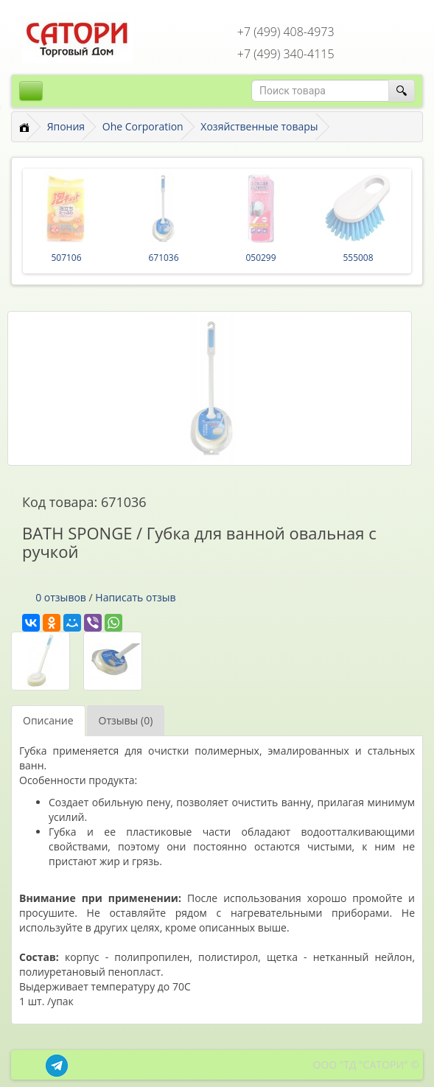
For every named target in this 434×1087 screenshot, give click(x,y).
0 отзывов (60, 597)
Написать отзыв (135, 597)
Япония (66, 126)
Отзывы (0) (126, 720)
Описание (48, 720)
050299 (260, 257)
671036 (163, 257)
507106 (66, 257)
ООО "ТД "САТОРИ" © (365, 1065)
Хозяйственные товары (259, 126)
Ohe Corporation (142, 126)
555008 (358, 257)
